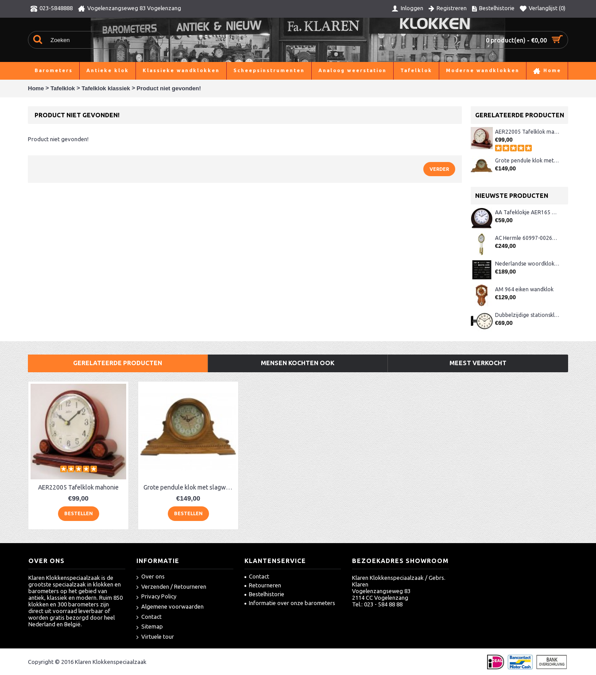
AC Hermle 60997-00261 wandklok (527, 238)
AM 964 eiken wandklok (524, 289)
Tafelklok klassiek (105, 88)
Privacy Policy (156, 597)
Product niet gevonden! (169, 88)
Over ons (150, 577)
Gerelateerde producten (117, 362)
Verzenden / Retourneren (171, 587)
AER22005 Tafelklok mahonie (527, 132)
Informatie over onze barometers (289, 603)
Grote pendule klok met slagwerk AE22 (527, 160)
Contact (149, 617)
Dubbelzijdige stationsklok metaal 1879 (527, 315)
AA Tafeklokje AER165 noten (527, 212)
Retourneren (262, 585)
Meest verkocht (478, 362)
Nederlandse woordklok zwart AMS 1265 (527, 263)
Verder (439, 169)
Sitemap (149, 627)
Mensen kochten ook (297, 362)
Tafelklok (62, 88)
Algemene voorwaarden (170, 607)
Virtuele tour (155, 637)
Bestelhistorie (264, 594)
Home (36, 88)
